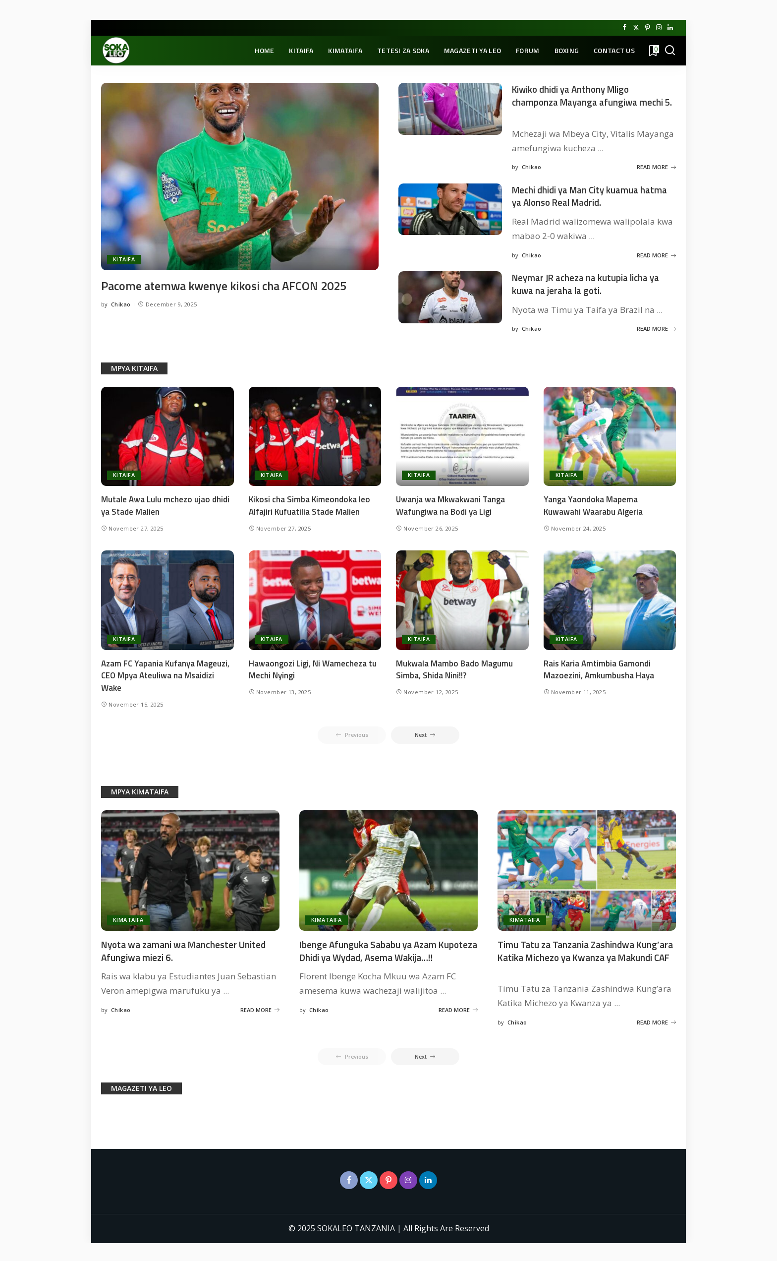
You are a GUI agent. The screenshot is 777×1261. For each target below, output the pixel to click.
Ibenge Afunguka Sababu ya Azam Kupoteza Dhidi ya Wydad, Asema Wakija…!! (371, 955)
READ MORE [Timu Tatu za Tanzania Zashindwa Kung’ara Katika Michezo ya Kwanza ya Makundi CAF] (656, 1019)
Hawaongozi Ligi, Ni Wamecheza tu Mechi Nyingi (313, 667)
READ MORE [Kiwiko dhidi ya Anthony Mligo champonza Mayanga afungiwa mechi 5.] (656, 166)
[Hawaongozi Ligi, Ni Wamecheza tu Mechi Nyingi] (315, 598)
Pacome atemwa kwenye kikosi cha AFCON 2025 (236, 285)
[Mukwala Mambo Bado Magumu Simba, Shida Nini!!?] (462, 598)
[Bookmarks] (653, 50)
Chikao (121, 320)
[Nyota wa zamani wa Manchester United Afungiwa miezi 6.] (190, 868)
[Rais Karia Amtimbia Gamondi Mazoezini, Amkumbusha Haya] (610, 598)
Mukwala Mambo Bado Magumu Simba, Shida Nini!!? (454, 667)
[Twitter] (636, 28)
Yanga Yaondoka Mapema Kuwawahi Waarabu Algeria (593, 503)
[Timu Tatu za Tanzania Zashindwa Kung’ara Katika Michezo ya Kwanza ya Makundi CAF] (587, 868)
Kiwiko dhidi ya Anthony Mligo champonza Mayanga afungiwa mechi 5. (592, 101)
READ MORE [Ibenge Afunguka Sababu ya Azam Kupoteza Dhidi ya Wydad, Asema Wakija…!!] (458, 1019)
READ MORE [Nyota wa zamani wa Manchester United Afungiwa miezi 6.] (259, 1007)
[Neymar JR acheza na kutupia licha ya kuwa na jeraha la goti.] (450, 296)
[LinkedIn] (670, 28)
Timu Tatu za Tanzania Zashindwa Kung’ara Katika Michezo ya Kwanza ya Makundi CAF (581, 955)
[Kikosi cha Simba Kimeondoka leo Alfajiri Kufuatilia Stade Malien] (315, 433)
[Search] (670, 50)
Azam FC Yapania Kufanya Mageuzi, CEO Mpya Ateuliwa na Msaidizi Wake (165, 673)
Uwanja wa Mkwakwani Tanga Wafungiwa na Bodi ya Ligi (451, 503)
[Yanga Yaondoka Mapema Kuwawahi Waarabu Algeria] (610, 433)
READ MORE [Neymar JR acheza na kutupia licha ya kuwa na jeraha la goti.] (656, 326)
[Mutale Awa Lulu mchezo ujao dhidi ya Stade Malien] (167, 433)
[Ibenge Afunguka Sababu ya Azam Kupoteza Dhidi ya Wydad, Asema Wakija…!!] (388, 868)
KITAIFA (124, 259)
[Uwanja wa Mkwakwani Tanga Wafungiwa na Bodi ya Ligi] (462, 433)
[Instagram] (659, 28)
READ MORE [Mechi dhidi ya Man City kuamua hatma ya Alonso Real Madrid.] (656, 253)
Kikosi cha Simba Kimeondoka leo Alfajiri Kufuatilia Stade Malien (310, 503)
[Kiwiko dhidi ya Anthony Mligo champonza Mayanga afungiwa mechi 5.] (450, 109)
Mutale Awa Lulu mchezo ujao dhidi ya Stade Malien (165, 503)
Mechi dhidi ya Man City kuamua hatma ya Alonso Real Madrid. (581, 195)
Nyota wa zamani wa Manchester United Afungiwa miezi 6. (187, 948)
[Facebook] (624, 28)
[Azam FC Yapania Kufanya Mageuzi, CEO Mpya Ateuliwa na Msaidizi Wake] (167, 598)
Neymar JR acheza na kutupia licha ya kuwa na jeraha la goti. (591, 282)
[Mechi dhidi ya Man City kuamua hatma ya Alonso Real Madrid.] (450, 208)
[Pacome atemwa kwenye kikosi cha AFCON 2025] (240, 176)
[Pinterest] (647, 28)
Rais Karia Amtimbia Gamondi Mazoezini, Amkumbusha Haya (599, 667)
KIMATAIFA (128, 918)
